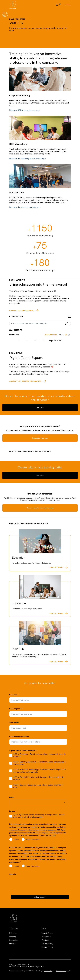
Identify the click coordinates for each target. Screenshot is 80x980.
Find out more (56, 568)
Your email (14, 723)
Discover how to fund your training (40, 508)
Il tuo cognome (15, 709)
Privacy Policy (47, 944)
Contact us (40, 408)
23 (35, 340)
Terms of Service (61, 971)
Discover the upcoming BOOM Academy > (27, 158)
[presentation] (27, 881)
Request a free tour (40, 438)
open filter (69, 316)
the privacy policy (36, 817)
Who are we (46, 937)
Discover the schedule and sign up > (25, 207)
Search (66, 324)
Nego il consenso (33, 839)
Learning (12, 937)
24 (43, 340)
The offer (20, 19)
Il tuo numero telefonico (19, 737)
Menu (68, 5)
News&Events (47, 933)
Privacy (12, 811)
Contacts (45, 940)
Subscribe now (40, 897)
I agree (16, 839)
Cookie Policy (47, 947)
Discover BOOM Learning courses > (25, 110)
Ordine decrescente (66, 335)
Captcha (13, 874)
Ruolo (11, 797)
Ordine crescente (69, 335)
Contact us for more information (25, 381)
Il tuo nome (14, 695)
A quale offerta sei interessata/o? (23, 750)
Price (61, 334)
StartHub (13, 944)
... (27, 340)
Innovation (13, 940)
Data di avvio (51, 334)
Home (11, 19)
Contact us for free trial (21, 310)
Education (13, 933)
